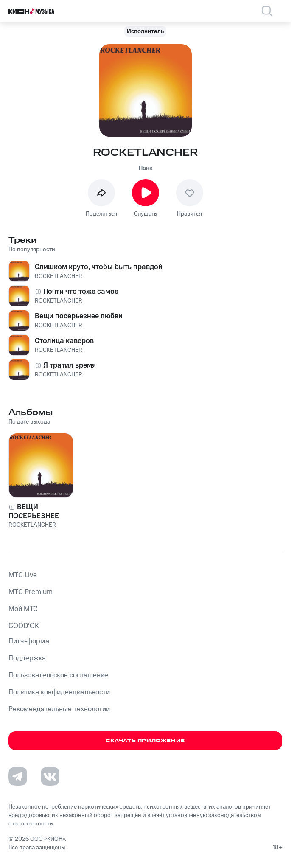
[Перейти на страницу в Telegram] (17, 776)
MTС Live (22, 575)
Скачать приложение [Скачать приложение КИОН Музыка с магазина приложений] (145, 740)
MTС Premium (30, 592)
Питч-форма (28, 641)
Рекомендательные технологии (59, 709)
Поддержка (27, 658)
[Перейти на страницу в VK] (50, 776)
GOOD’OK (23, 626)
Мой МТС (23, 609)
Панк (145, 168)
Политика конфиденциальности (59, 692)
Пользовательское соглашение (58, 675)
